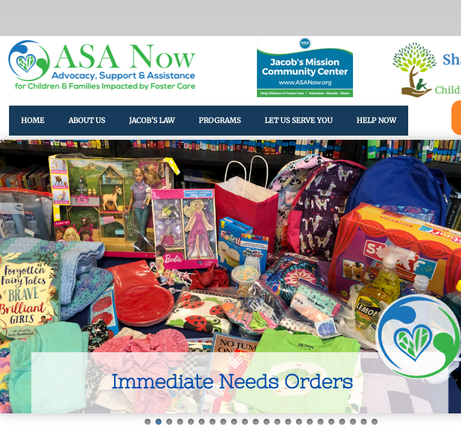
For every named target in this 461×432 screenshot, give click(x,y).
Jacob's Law (152, 120)
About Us (86, 120)
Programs (220, 120)
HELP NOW (376, 120)
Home (32, 120)
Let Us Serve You (299, 120)
